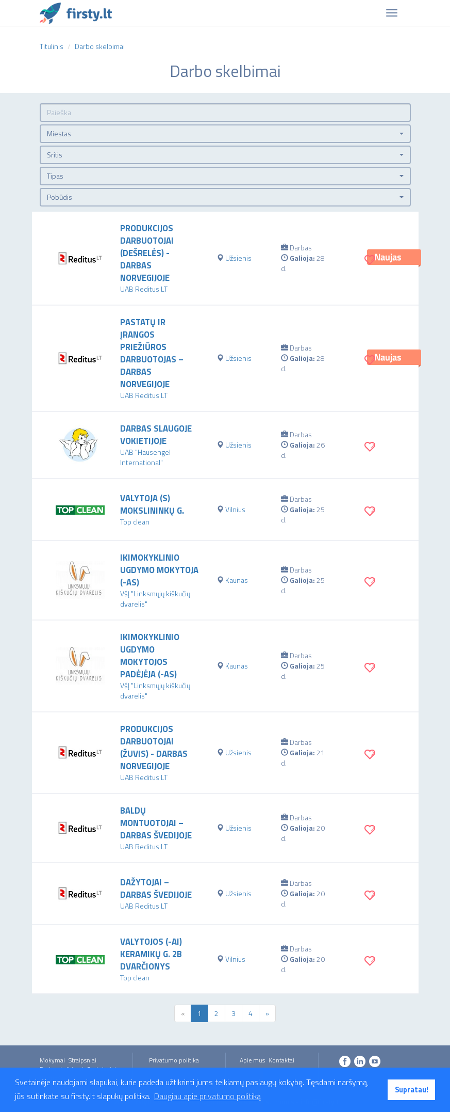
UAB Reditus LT (144, 288)
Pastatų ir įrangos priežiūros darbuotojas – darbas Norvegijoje (152, 353)
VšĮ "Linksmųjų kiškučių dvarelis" (155, 598)
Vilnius (235, 509)
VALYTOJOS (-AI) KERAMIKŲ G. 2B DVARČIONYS (151, 954)
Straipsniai (82, 1060)
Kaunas (236, 580)
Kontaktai (281, 1060)
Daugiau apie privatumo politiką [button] (207, 1096)
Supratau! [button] (411, 1089)
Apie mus (252, 1060)
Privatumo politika (174, 1060)
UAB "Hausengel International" (145, 457)
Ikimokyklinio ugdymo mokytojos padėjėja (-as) (149, 655)
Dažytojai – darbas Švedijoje (156, 888)
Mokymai (52, 1060)
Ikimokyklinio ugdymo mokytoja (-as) (159, 570)
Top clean (134, 521)
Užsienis (238, 257)
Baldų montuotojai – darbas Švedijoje (156, 823)
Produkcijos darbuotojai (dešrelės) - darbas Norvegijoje (147, 252)
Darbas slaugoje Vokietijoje (156, 435)
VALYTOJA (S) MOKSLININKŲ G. (152, 504)
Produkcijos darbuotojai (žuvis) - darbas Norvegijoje (154, 747)
